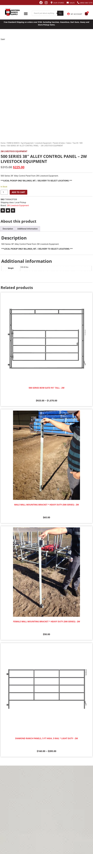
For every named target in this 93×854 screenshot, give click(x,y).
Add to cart (18, 192)
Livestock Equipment (43, 143)
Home (3, 143)
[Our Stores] (52, 3)
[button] (3, 210)
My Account (76, 14)
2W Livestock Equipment (14, 151)
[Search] (60, 13)
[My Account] (68, 14)
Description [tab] (8, 229)
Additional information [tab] (27, 229)
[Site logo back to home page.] (12, 12)
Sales (72, 3)
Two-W (75, 143)
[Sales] (68, 3)
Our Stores (58, 3)
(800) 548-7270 (86, 3)
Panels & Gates (59, 143)
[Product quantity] (4, 192)
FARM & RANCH (13, 143)
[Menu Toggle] (26, 14)
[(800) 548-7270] (78, 3)
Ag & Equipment (27, 143)
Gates (68, 143)
